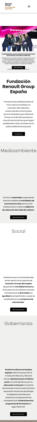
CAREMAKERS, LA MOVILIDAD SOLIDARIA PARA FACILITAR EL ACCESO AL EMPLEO (18, 41)
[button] (29, 6)
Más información (18, 54)
